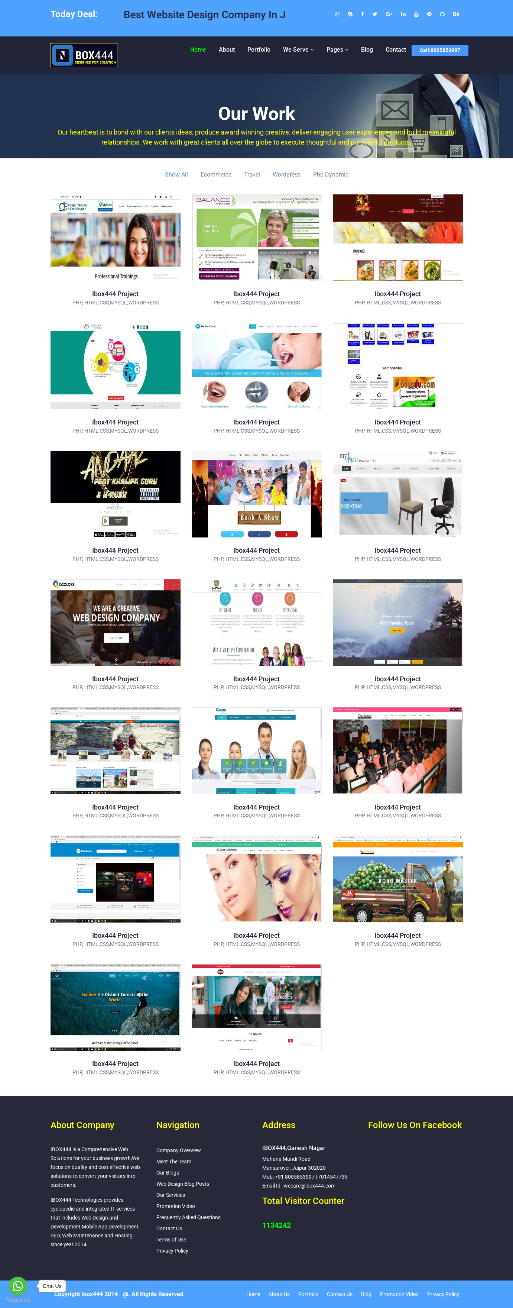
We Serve (296, 49)
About (227, 49)
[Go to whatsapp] (18, 1286)
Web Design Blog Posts (182, 1184)
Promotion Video (175, 1206)
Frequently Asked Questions (188, 1217)
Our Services (170, 1195)
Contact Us (169, 1228)
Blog (367, 49)
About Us (279, 1294)
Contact (396, 49)
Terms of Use (171, 1240)
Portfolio (258, 49)
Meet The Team (173, 1162)
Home (198, 49)
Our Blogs (167, 1173)
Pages (335, 49)
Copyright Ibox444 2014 (86, 1294)
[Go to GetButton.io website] (18, 1300)
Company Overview (178, 1150)
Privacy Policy (172, 1251)
